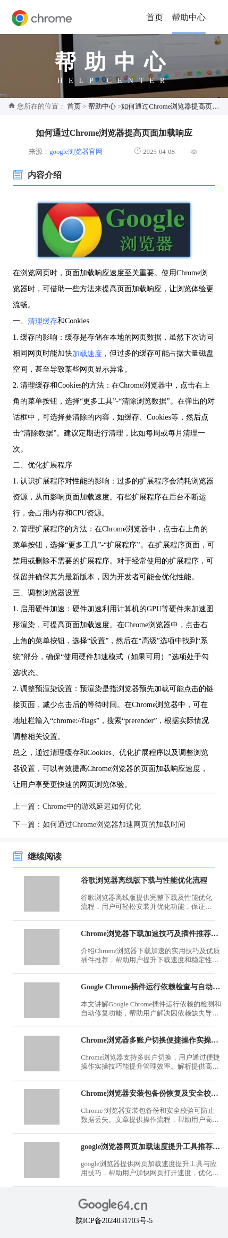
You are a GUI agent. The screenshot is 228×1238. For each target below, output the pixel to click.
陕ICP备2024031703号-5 (114, 1221)
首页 (154, 17)
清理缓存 (42, 321)
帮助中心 (189, 17)
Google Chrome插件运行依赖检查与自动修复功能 (151, 987)
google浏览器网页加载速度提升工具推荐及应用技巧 (151, 1147)
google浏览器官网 (76, 151)
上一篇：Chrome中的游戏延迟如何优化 (77, 806)
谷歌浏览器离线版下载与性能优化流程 (144, 880)
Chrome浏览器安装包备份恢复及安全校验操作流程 (151, 1093)
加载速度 (87, 353)
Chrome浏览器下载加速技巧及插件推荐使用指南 (151, 934)
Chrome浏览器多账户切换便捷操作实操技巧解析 (151, 1040)
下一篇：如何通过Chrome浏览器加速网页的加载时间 (99, 825)
